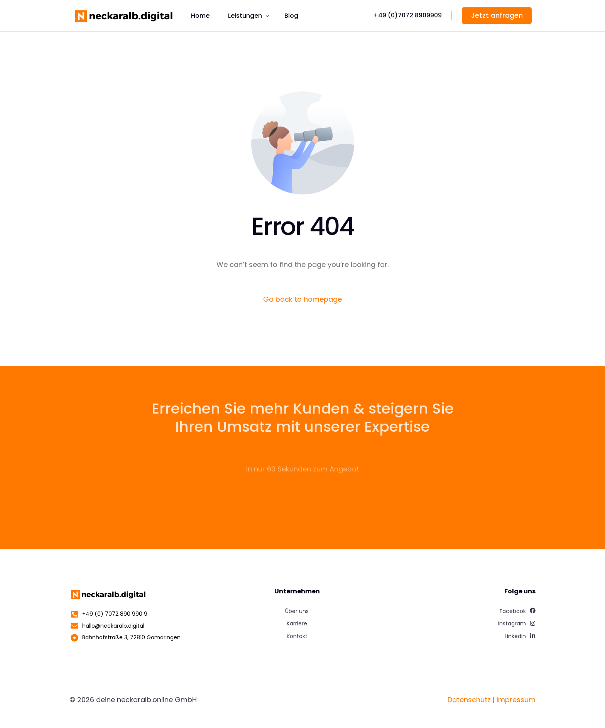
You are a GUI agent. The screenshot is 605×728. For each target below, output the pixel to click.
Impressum (516, 699)
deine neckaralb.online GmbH (146, 699)
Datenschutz (469, 699)
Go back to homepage (302, 299)
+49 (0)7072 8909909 (407, 15)
